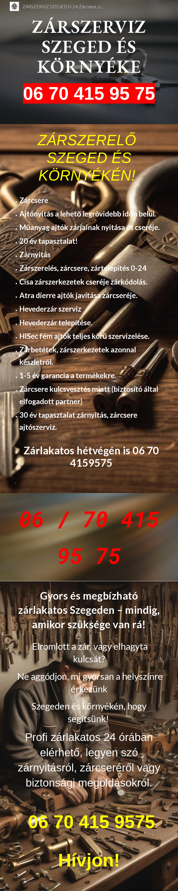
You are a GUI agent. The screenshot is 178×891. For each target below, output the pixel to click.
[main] (89, 62)
